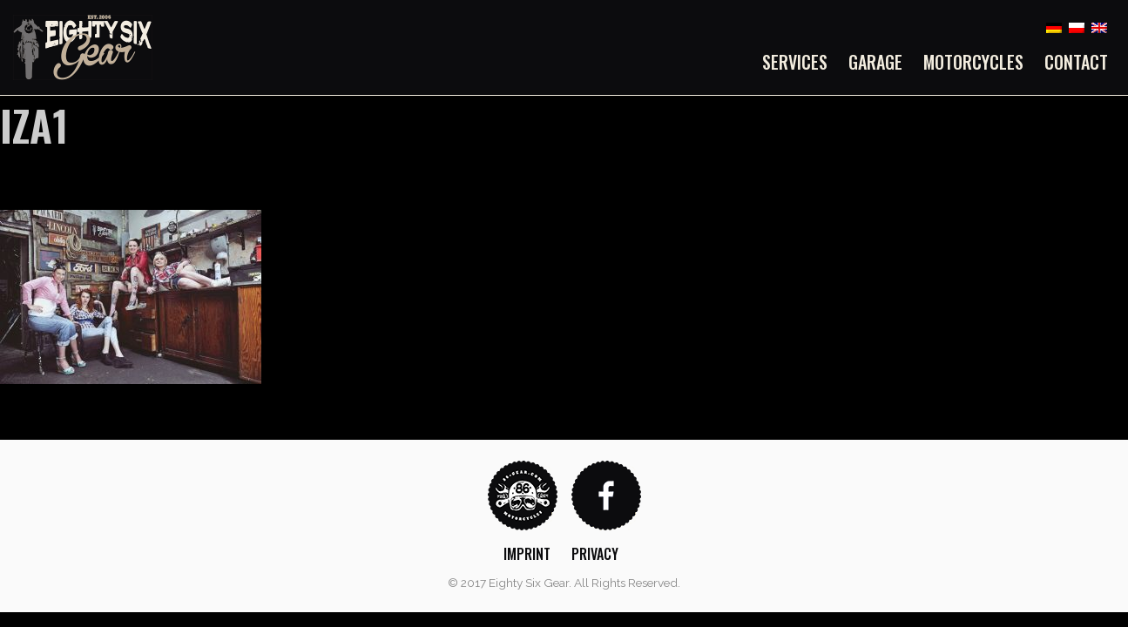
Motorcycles (973, 62)
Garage (875, 62)
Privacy (594, 554)
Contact (1076, 62)
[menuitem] (800, 62)
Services (794, 62)
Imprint (526, 554)
